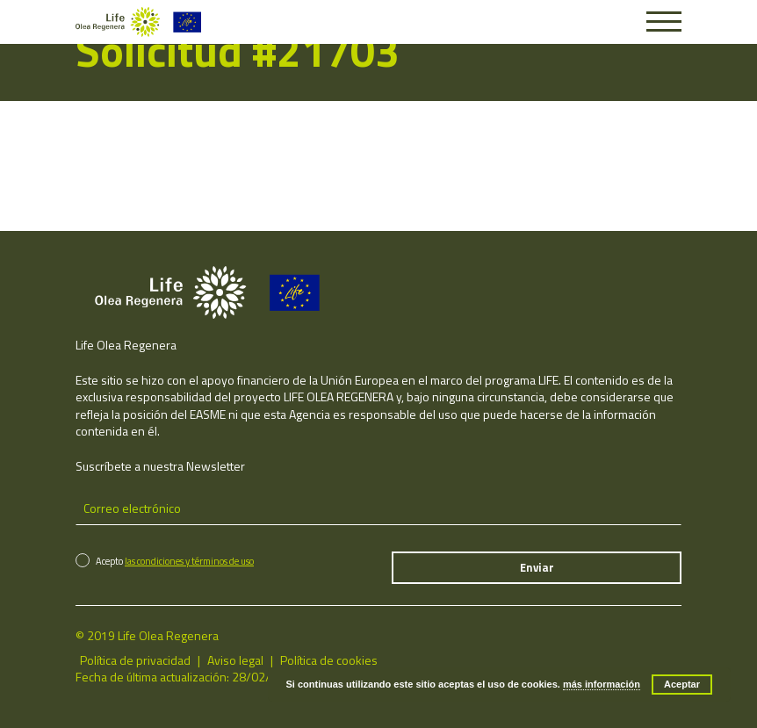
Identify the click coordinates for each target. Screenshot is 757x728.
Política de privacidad (135, 660)
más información (601, 684)
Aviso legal (235, 660)
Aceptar (682, 684)
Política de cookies (329, 660)
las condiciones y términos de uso (189, 561)
